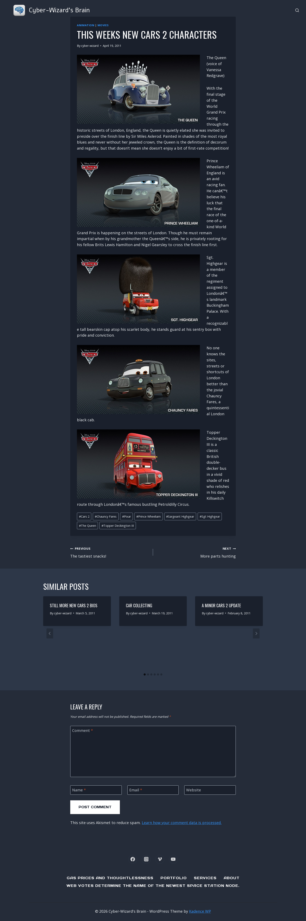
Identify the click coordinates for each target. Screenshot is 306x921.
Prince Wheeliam (148, 516)
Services (205, 878)
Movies (103, 25)
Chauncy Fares (106, 516)
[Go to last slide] (49, 633)
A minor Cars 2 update (221, 605)
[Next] (256, 633)
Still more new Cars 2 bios (73, 605)
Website (193, 790)
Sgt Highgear (210, 516)
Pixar (126, 516)
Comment (82, 730)
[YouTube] (173, 859)
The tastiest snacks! (109, 552)
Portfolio (174, 878)
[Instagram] (146, 859)
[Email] (153, 790)
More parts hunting (196, 552)
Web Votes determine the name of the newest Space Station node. (153, 885)
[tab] (145, 674)
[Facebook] (132, 859)
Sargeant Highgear (180, 516)
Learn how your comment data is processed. (182, 822)
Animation (85, 25)
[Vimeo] (159, 859)
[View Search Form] (297, 10)
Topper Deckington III (118, 526)
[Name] (96, 790)
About (232, 878)
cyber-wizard (90, 46)
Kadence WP (200, 911)
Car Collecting (139, 605)
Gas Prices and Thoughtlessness (110, 878)
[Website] (210, 790)
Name (79, 790)
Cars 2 (84, 516)
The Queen (87, 526)
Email (135, 790)
